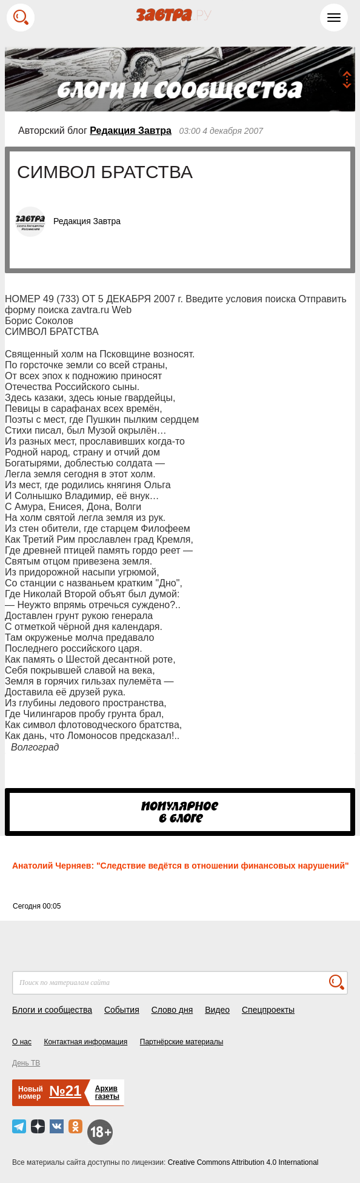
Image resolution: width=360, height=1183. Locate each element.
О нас (22, 1042)
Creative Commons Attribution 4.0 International (243, 1162)
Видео (217, 1010)
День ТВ (26, 1063)
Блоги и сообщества (52, 1010)
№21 (65, 1090)
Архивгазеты (107, 1092)
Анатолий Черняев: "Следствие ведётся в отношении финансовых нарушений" (180, 865)
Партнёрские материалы (182, 1042)
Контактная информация (85, 1042)
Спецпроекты (268, 1010)
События (121, 1010)
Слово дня (172, 1010)
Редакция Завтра (131, 130)
